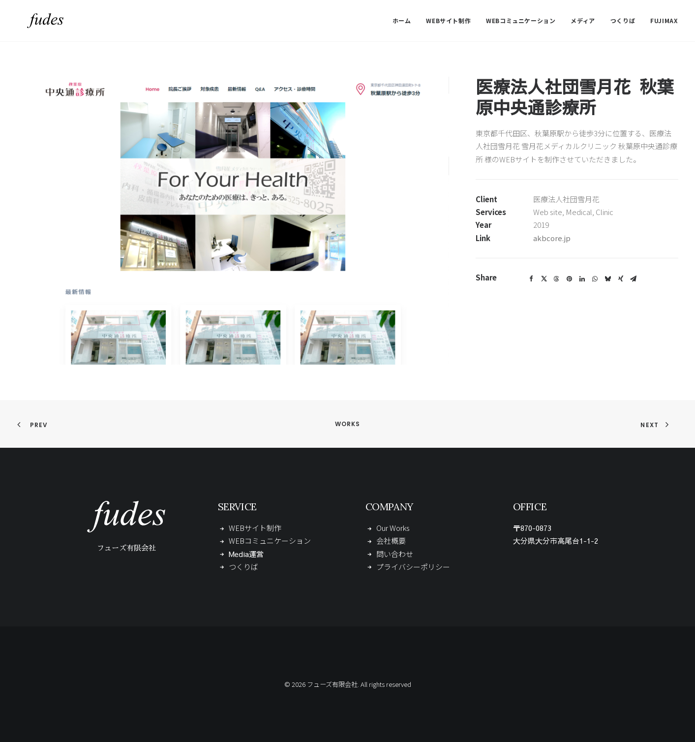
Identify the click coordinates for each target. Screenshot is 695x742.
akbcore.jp (552, 238)
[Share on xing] (621, 279)
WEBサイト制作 (448, 20)
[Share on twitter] (544, 279)
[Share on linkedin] (582, 279)
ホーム (402, 20)
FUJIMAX (664, 20)
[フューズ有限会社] (35, 20)
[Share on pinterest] (569, 279)
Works (348, 424)
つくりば (622, 20)
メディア (583, 20)
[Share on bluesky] (608, 279)
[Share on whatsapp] (595, 279)
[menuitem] (405, 20)
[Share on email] (633, 279)
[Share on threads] (557, 279)
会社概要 (391, 540)
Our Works (393, 528)
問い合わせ (394, 554)
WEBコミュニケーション (520, 20)
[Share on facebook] (531, 279)
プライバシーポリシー (413, 566)
